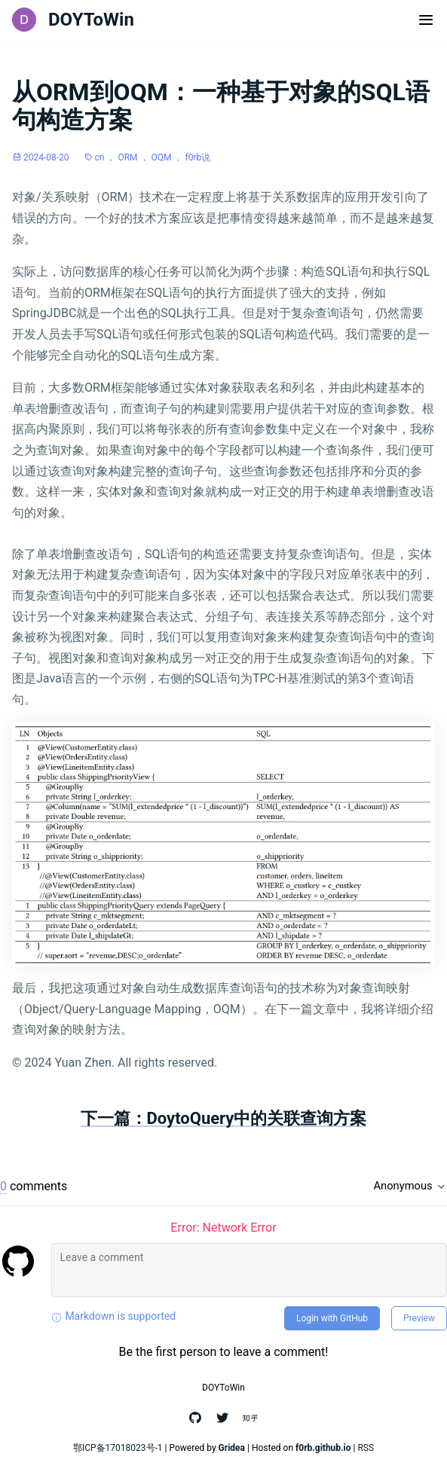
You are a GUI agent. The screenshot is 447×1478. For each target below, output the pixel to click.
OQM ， (168, 157)
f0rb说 (197, 157)
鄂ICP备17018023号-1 (118, 1448)
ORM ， (134, 157)
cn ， (106, 157)
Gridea (232, 1448)
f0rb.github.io (323, 1448)
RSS (365, 1448)
